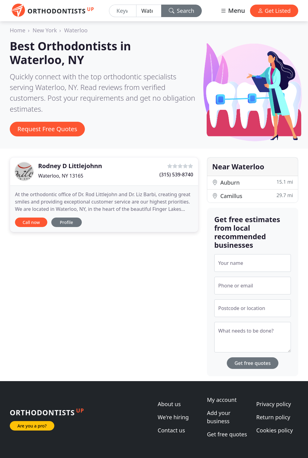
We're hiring (173, 417)
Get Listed (274, 10)
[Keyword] (123, 11)
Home (17, 30)
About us (169, 404)
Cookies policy (274, 430)
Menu (232, 10)
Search (181, 10)
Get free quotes (252, 363)
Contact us (171, 430)
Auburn (252, 182)
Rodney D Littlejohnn (70, 166)
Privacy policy (273, 404)
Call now (31, 222)
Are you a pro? (32, 426)
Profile (66, 222)
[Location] (148, 11)
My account (222, 399)
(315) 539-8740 (176, 174)
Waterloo (76, 30)
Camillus (252, 196)
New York (45, 30)
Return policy (273, 417)
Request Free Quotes (47, 129)
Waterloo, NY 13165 (60, 175)
